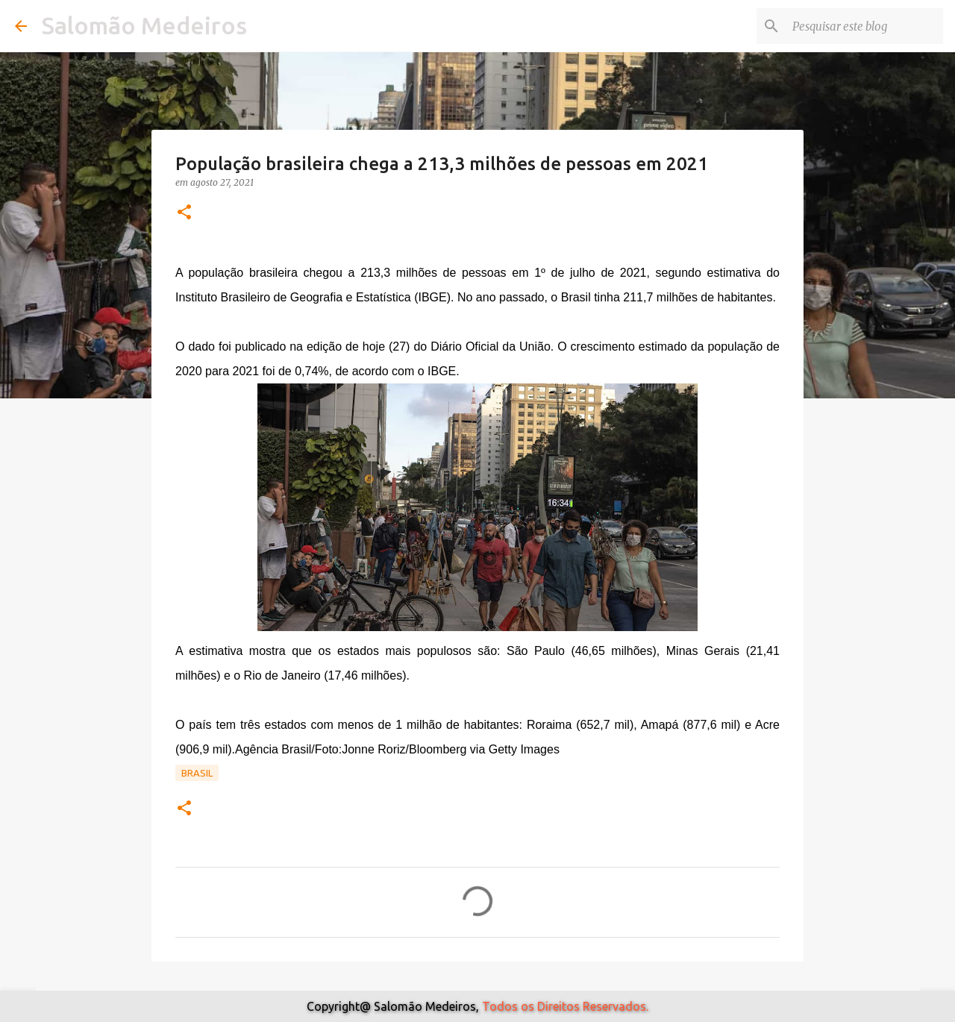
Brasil (197, 773)
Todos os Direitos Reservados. (565, 1006)
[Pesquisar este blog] (864, 26)
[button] (184, 213)
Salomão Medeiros (144, 25)
